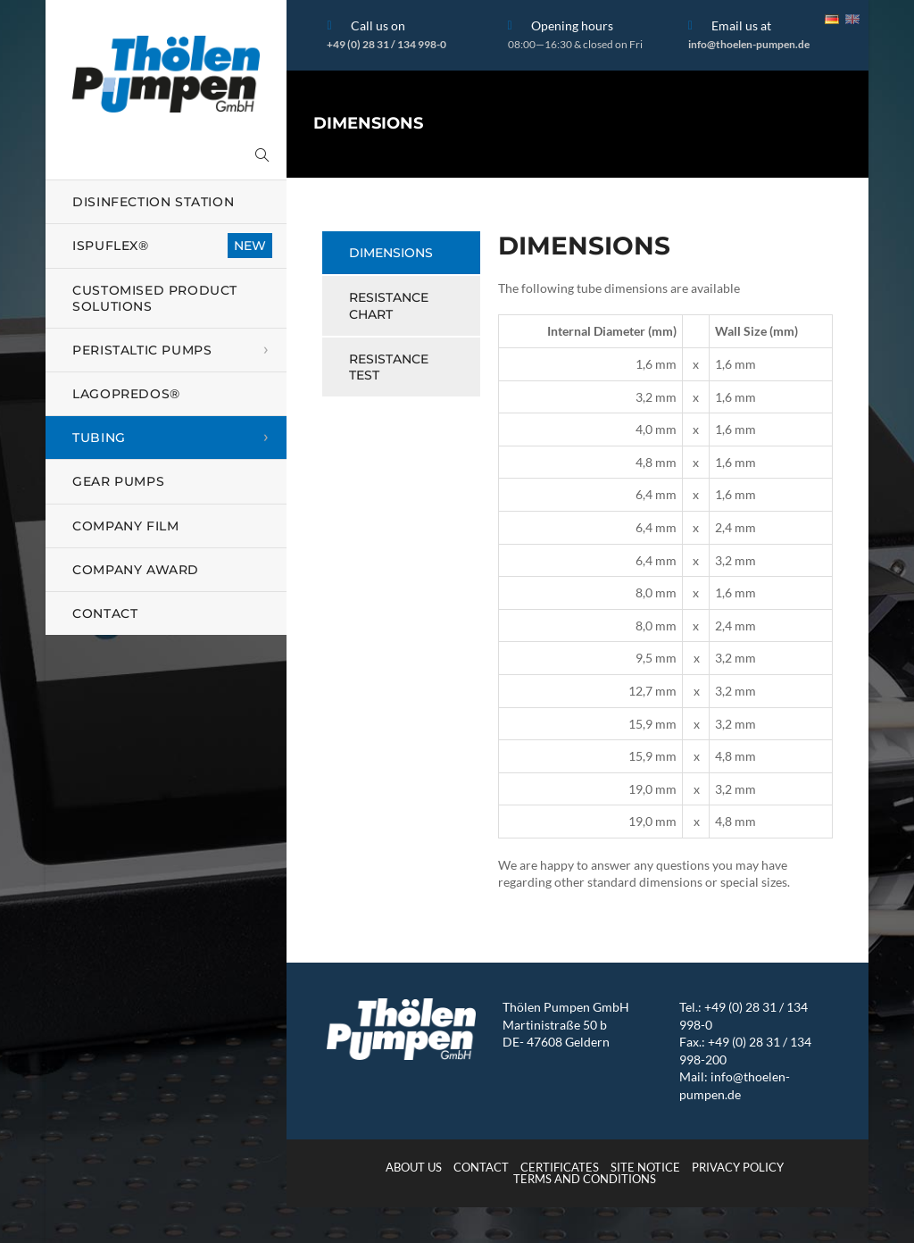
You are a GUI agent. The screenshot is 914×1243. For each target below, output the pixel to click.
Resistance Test (388, 367)
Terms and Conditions (584, 1179)
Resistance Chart (388, 305)
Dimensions (391, 253)
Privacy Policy (738, 1167)
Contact (481, 1167)
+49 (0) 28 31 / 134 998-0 (386, 44)
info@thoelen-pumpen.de (749, 44)
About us (414, 1167)
